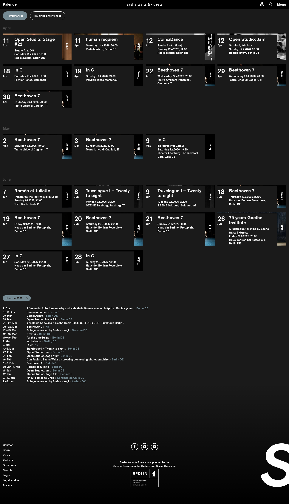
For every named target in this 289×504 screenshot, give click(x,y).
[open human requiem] (104, 48)
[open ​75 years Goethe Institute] (247, 230)
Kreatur (31, 334)
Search (7, 470)
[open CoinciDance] (175, 48)
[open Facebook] (134, 446)
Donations (9, 465)
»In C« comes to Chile (40, 378)
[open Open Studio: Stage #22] (32, 48)
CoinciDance (35, 315)
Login (6, 475)
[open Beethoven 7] (175, 76)
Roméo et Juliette (38, 367)
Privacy (7, 485)
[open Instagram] (144, 446)
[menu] (282, 4)
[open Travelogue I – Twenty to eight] (104, 197)
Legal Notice (11, 480)
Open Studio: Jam (38, 352)
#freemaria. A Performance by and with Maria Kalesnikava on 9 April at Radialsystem (80, 308)
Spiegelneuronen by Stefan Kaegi (48, 330)
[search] (270, 4)
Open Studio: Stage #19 (42, 374)
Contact (8, 445)
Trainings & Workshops (47, 15)
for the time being (38, 337)
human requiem (37, 312)
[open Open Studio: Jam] (247, 48)
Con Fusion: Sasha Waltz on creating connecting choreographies (68, 359)
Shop (6, 450)
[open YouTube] (154, 446)
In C (29, 345)
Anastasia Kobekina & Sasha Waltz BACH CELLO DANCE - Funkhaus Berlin (74, 323)
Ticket (67, 47)
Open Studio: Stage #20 (42, 356)
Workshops (34, 341)
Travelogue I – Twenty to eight (45, 348)
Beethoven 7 (34, 326)
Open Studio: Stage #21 (42, 319)
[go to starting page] (144, 4)
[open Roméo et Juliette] (32, 197)
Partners (8, 460)
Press (6, 455)
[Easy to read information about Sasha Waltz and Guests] (262, 4)
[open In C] (32, 76)
